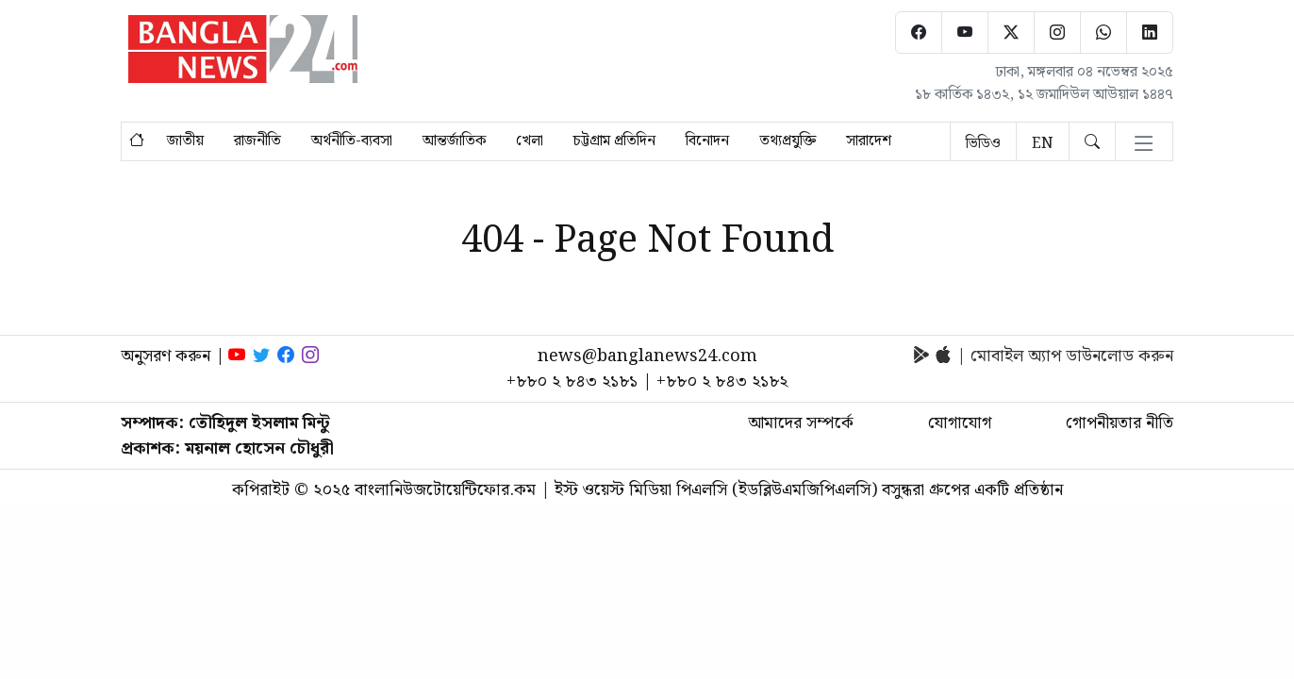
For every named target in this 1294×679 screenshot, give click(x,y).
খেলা (529, 141)
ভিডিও (983, 144)
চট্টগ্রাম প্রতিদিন (614, 141)
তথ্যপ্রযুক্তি (787, 141)
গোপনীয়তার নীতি (1119, 423)
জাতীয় (185, 141)
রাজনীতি (257, 141)
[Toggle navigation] (1144, 144)
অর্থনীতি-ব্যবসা (351, 141)
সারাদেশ (868, 141)
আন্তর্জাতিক (454, 141)
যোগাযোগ (959, 423)
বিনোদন (707, 141)
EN (1042, 144)
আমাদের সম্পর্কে (801, 423)
